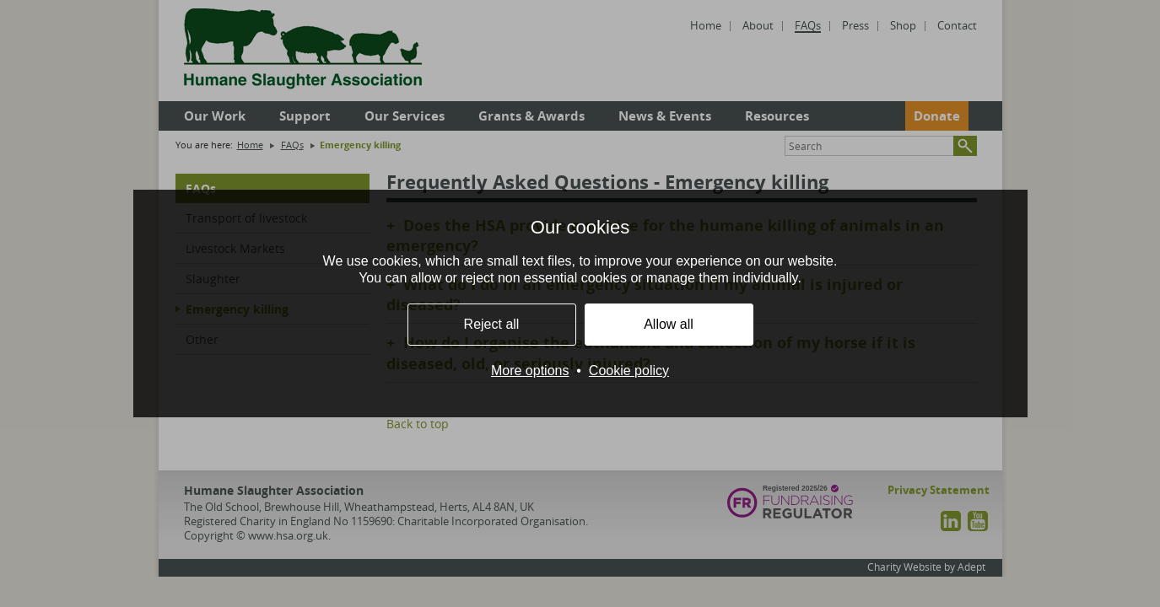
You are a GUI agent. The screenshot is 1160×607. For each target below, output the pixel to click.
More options (530, 370)
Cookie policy (629, 370)
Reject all (492, 324)
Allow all (668, 324)
